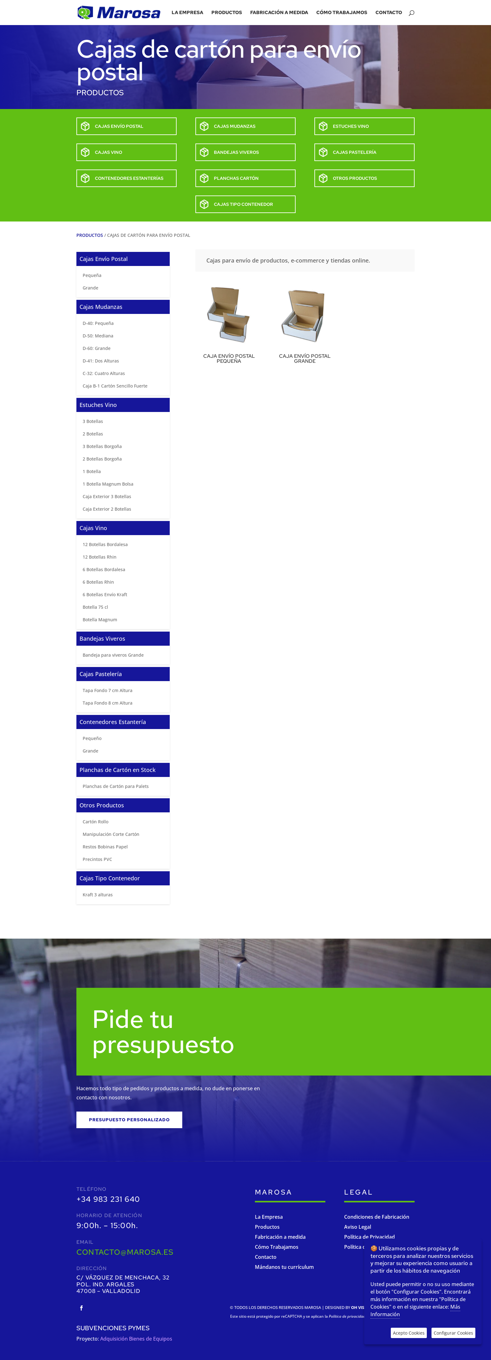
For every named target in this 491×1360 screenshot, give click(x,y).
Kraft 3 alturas (98, 895)
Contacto (388, 13)
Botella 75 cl (95, 607)
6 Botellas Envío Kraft (105, 594)
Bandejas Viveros (102, 638)
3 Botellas (93, 421)
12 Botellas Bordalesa (105, 544)
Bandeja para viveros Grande (113, 655)
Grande (90, 288)
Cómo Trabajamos (276, 1246)
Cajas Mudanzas (101, 306)
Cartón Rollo (95, 822)
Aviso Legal (357, 1226)
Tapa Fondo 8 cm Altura (107, 703)
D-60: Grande (97, 348)
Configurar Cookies (453, 1333)
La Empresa (269, 1216)
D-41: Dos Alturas (101, 361)
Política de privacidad (347, 1316)
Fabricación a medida (279, 13)
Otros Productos (102, 805)
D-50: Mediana (98, 336)
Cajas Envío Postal (104, 259)
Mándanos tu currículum (284, 1267)
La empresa (187, 13)
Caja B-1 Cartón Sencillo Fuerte (115, 386)
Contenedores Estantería (113, 722)
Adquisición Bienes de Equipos (136, 1338)
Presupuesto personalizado (129, 1120)
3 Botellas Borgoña (102, 446)
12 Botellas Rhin (99, 557)
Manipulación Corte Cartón (111, 834)
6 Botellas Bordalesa (104, 569)
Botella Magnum (100, 620)
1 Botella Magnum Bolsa (108, 484)
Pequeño (92, 738)
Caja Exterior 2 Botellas (107, 509)
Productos (226, 13)
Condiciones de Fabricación (376, 1216)
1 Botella (92, 471)
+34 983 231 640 (108, 1199)
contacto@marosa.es (125, 1252)
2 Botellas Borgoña (102, 459)
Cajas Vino (93, 528)
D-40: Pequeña (98, 323)
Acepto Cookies (409, 1333)
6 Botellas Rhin (98, 582)
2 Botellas (93, 434)
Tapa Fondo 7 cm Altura (107, 690)
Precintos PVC (97, 859)
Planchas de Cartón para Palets (116, 786)
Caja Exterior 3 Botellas (107, 496)
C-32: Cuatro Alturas (104, 373)
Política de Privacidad (369, 1236)
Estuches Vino (98, 405)
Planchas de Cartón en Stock (118, 770)
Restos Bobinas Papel (105, 847)
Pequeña (92, 275)
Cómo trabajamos (341, 13)
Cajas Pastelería (101, 674)
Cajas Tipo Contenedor (110, 878)
